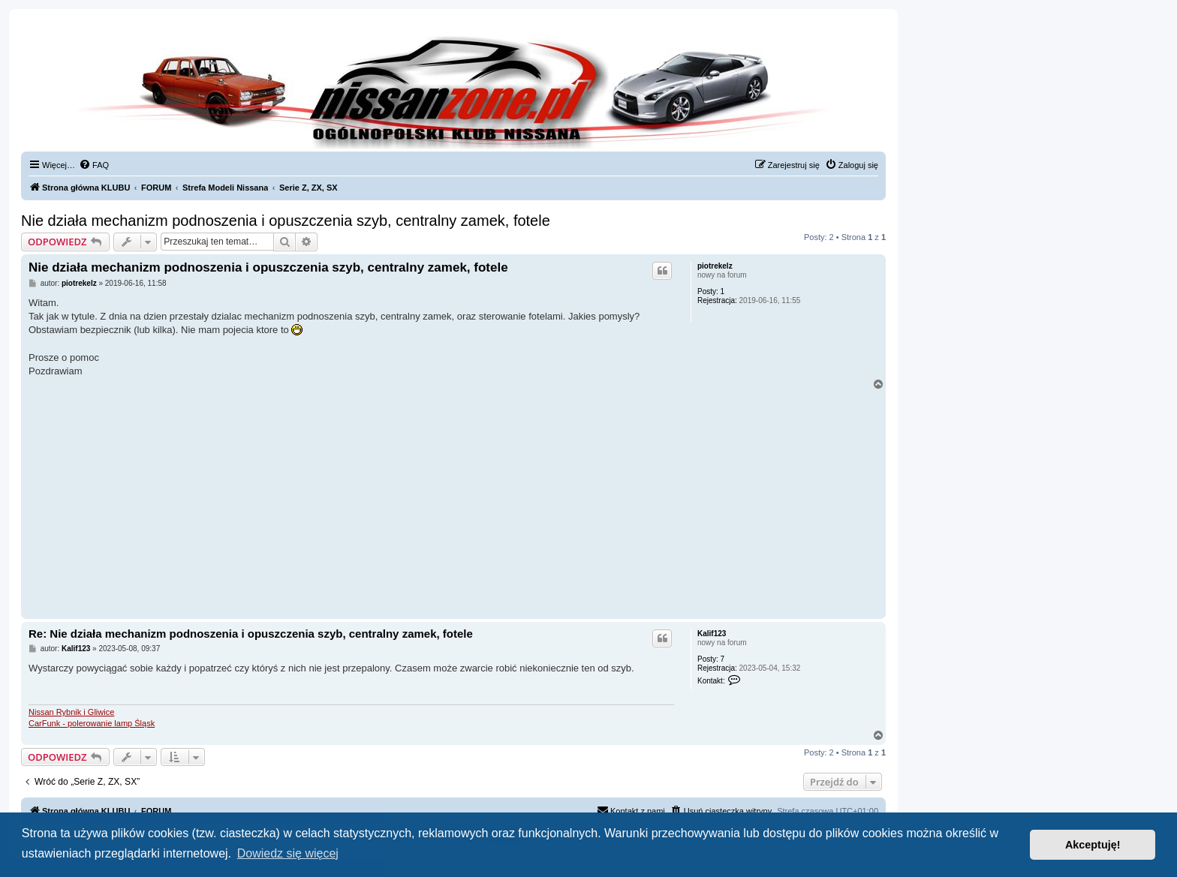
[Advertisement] (453, 503)
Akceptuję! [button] (1093, 845)
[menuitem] (94, 165)
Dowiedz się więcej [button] (288, 853)
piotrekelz (715, 266)
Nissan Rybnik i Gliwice (71, 711)
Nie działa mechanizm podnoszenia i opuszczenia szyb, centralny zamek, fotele (285, 220)
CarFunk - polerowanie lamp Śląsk (92, 723)
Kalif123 (711, 633)
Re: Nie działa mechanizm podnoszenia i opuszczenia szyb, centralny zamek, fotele (251, 633)
